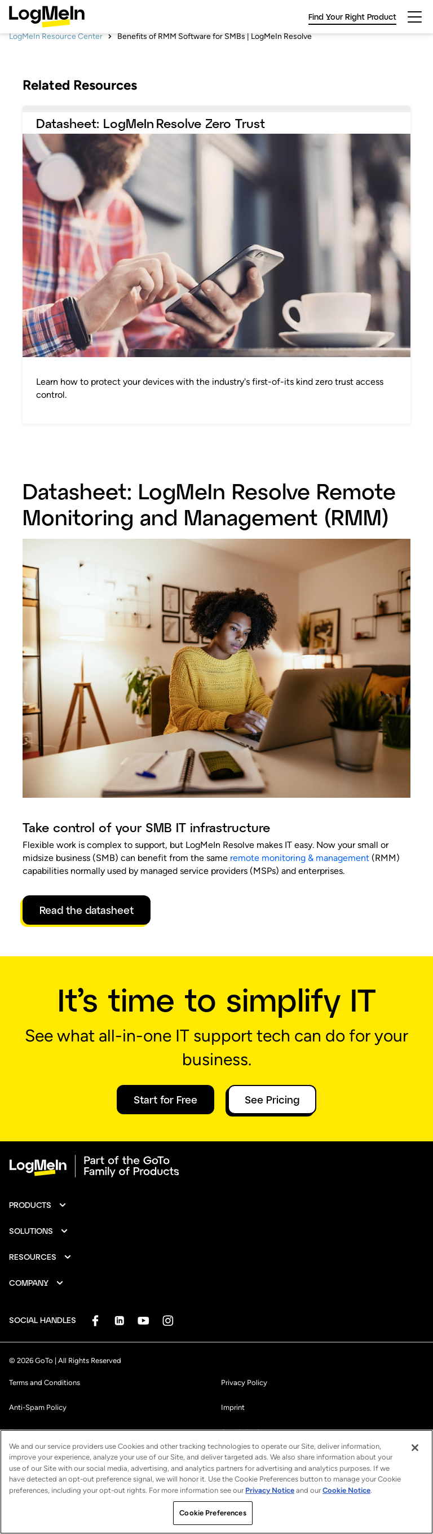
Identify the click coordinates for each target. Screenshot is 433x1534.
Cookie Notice (346, 1490)
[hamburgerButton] (414, 17)
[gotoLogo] (47, 17)
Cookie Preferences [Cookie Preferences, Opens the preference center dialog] (212, 1513)
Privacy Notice (269, 1490)
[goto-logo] (216, 1199)
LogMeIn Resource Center (56, 69)
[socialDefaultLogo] (95, 1353)
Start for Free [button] (165, 1132)
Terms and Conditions (44, 1415)
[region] (216, 1482)
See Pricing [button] (272, 1132)
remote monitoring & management (299, 890)
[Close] (415, 1447)
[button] (38, 1238)
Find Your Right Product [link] (352, 16)
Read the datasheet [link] (86, 943)
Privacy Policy (244, 1415)
